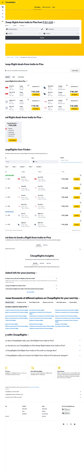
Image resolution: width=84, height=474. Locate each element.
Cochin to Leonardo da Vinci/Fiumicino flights (44, 322)
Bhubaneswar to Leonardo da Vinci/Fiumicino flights (68, 327)
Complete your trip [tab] (26, 300)
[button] (2, 2)
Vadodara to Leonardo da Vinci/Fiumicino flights (19, 323)
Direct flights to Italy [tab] (39, 300)
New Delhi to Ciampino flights (40, 311)
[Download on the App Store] (68, 418)
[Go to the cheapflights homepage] (11, 2)
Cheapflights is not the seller (45, 397)
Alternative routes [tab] (14, 300)
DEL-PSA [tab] (48, 239)
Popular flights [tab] (13, 303)
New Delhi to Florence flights (64, 332)
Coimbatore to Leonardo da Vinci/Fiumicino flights (44, 333)
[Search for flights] (3, 7)
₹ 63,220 (53, 22)
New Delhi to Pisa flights (15, 326)
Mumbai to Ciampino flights (40, 326)
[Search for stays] (3, 10)
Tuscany (21, 57)
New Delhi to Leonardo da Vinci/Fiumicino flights (19, 312)
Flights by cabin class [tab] (53, 300)
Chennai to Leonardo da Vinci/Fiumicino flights (68, 315)
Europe (13, 57)
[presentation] (59, 22)
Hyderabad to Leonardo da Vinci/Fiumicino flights (43, 319)
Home (9, 57)
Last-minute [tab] (26, 77)
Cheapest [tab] (12, 77)
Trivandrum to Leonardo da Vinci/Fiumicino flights (68, 323)
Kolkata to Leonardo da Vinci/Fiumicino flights (20, 318)
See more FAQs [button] (33, 286)
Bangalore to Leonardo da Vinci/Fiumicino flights (19, 316)
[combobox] (28, 25)
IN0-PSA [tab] (38, 258)
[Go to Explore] (3, 16)
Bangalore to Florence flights (16, 330)
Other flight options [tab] (66, 300)
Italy (17, 57)
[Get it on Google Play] (68, 415)
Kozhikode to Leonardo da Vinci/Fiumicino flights (19, 333)
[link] (16, 140)
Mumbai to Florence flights (39, 330)
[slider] (82, 162)
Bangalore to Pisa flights (63, 330)
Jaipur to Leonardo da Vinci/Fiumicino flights (68, 318)
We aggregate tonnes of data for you (45, 400)
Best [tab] (19, 77)
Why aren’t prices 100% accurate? (45, 403)
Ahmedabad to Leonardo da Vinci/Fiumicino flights (44, 316)
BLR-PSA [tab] (41, 239)
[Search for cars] (3, 13)
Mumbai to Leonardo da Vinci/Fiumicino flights (68, 311)
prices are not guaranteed (39, 392)
